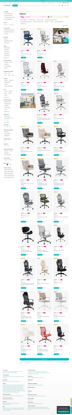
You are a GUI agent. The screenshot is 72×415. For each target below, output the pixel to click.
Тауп (3, 410)
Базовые (5, 38)
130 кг (5, 75)
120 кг (9, 73)
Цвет (5, 89)
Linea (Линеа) (5, 388)
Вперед (27, 362)
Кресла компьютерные (8, 13)
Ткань (49, 372)
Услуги (18, 2)
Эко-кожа (33, 373)
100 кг (5, 73)
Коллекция (6, 37)
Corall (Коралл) (8, 386)
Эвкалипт (9, 410)
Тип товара (6, 11)
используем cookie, (63, 407)
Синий (23, 409)
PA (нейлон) (6, 64)
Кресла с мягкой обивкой (8, 173)
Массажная (6, 131)
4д (42, 377)
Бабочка (5, 80)
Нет (5, 145)
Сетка (5, 109)
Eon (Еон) (7, 387)
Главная (21, 11)
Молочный (7, 409)
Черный (6, 410)
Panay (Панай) (18, 388)
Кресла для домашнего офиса (9, 17)
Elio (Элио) (11, 387)
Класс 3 (5, 159)
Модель (5, 46)
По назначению (7, 28)
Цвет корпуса (6, 163)
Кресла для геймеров (8, 19)
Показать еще (44, 359)
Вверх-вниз (11, 80)
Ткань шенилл (45, 372)
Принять (63, 411)
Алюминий (6, 62)
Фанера (5, 68)
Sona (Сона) (23, 390)
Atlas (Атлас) (6, 51)
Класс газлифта (7, 158)
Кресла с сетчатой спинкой (9, 177)
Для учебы (6, 33)
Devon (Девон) (18, 386)
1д (4, 126)
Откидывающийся (36, 377)
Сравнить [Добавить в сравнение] (28, 57)
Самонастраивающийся (7, 404)
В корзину (23, 57)
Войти (59, 5)
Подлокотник (6, 114)
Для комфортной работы (8, 40)
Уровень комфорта (7, 167)
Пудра (11, 409)
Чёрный (34, 403)
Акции (14, 2)
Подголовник (6, 124)
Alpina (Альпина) (7, 47)
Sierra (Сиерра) (17, 390)
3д (10, 126)
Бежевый (5, 91)
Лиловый (4, 409)
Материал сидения (7, 99)
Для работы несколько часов (9, 31)
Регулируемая (6, 135)
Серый (21, 409)
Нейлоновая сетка (7, 103)
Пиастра (5, 84)
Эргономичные (6, 42)
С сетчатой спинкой (31, 19)
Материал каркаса (7, 60)
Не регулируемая (7, 133)
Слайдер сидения (7, 138)
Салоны (10, 2)
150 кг (13, 75)
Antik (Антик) (6, 49)
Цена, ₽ (5, 22)
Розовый (18, 409)
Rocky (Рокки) (18, 389)
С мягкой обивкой (23, 19)
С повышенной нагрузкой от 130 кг (51, 19)
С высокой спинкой (40, 19)
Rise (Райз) (13, 389)
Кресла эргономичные (8, 15)
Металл (11, 62)
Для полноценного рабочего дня (25, 21)
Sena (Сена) (13, 390)
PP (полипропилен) (7, 66)
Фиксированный (7, 116)
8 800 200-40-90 (65, 2)
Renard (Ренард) (9, 389)
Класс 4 (10, 159)
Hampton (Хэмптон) (20, 387)
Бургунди (10, 91)
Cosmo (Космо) (13, 386)
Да (4, 140)
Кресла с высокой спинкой (8, 171)
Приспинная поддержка (8, 129)
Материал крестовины (8, 149)
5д (43, 377)
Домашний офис (25, 11)
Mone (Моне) (14, 388)
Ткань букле (36, 372)
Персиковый (14, 409)
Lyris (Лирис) (10, 388)
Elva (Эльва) (15, 387)
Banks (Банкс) (6, 53)
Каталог (15, 5)
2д (7, 126)
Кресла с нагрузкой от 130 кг (9, 175)
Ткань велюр (30, 373)
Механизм (5, 78)
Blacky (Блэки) (6, 55)
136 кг (9, 75)
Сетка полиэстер (7, 107)
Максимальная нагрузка (8, 71)
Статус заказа (58, 2)
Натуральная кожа (7, 101)
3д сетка (37, 373)
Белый (29, 403)
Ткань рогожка (40, 372)
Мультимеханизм (7, 82)
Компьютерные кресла (8, 169)
